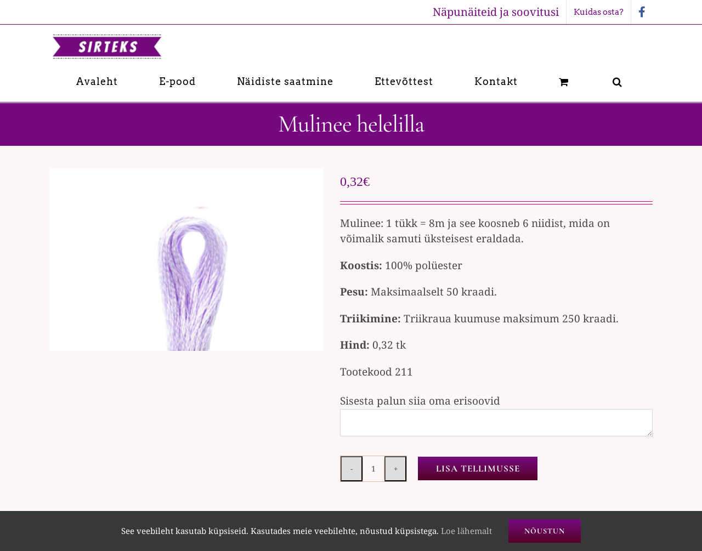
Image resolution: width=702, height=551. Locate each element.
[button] (617, 81)
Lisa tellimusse (478, 468)
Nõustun (544, 531)
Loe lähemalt (466, 530)
